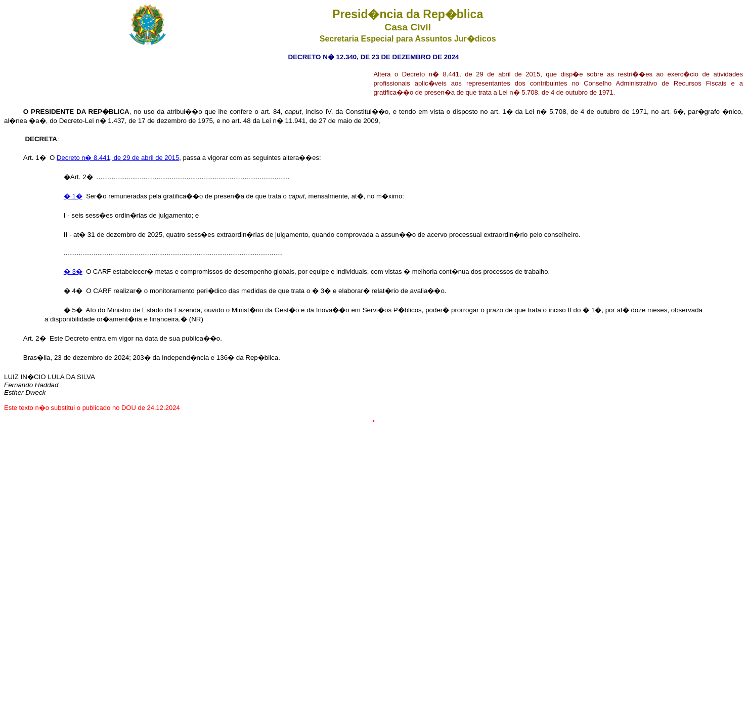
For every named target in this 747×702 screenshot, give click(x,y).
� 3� (73, 271)
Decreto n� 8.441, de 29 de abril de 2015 (118, 157)
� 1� (73, 196)
